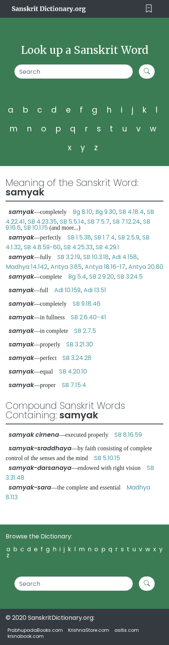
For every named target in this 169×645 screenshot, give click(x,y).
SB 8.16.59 (128, 434)
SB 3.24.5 (130, 276)
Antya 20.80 (145, 266)
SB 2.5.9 (128, 237)
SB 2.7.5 (85, 330)
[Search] (73, 71)
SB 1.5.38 (79, 237)
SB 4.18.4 (131, 211)
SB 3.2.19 (68, 257)
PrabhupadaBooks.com (35, 630)
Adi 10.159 (67, 290)
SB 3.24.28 (76, 358)
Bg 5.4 (77, 276)
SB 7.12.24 (126, 221)
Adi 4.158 (124, 257)
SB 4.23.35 (42, 221)
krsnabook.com (26, 636)
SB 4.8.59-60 (42, 247)
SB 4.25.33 (78, 247)
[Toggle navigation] (148, 8)
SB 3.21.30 (79, 344)
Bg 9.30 (105, 211)
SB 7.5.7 (98, 221)
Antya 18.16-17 (105, 266)
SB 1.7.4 (104, 237)
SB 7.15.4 (74, 385)
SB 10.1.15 (36, 227)
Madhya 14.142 (26, 266)
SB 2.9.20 (101, 276)
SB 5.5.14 (72, 221)
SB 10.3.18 (96, 257)
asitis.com (126, 630)
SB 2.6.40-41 (88, 317)
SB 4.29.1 (107, 247)
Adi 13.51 (95, 290)
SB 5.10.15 (107, 458)
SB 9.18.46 (86, 303)
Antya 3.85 (66, 266)
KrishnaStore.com (88, 630)
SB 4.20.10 (73, 371)
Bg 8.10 (82, 211)
